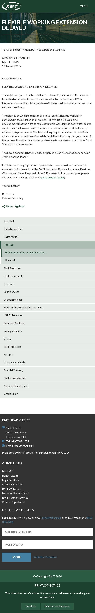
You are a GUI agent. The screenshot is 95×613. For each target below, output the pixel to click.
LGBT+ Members (13, 315)
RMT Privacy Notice (15, 378)
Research (10, 260)
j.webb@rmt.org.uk (52, 177)
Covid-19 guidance (13, 502)
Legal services (11, 291)
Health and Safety (13, 276)
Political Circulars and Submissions (25, 252)
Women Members (14, 299)
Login (16, 557)
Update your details (14, 362)
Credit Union (11, 393)
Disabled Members (14, 323)
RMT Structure (12, 268)
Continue (31, 606)
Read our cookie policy (57, 606)
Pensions (9, 284)
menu (84, 6)
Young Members (13, 331)
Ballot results (11, 236)
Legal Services (10, 480)
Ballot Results (10, 475)
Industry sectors (13, 229)
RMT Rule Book (12, 346)
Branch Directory (13, 370)
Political (9, 244)
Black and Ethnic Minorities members (24, 307)
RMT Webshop (11, 488)
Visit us (8, 339)
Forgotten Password (45, 556)
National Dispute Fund (16, 385)
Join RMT (9, 221)
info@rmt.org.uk (23, 445)
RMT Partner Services (15, 497)
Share (7, 206)
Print (20, 206)
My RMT (8, 354)
